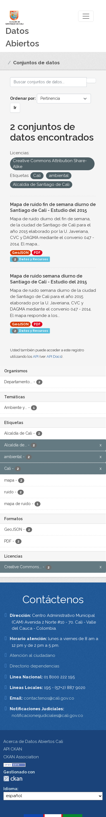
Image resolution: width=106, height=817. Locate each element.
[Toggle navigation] (86, 16)
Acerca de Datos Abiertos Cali (33, 741)
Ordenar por (22, 98)
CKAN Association (21, 756)
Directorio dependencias (34, 666)
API (35, 356)
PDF (37, 253)
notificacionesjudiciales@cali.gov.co (47, 715)
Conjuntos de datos (36, 62)
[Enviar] (91, 80)
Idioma (10, 789)
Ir (15, 107)
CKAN (12, 779)
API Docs (54, 356)
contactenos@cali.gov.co (49, 698)
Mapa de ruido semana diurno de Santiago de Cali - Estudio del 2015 (48, 279)
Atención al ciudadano (32, 655)
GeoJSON (20, 253)
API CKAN (12, 749)
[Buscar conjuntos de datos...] (48, 82)
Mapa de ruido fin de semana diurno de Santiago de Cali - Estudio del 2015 (53, 207)
